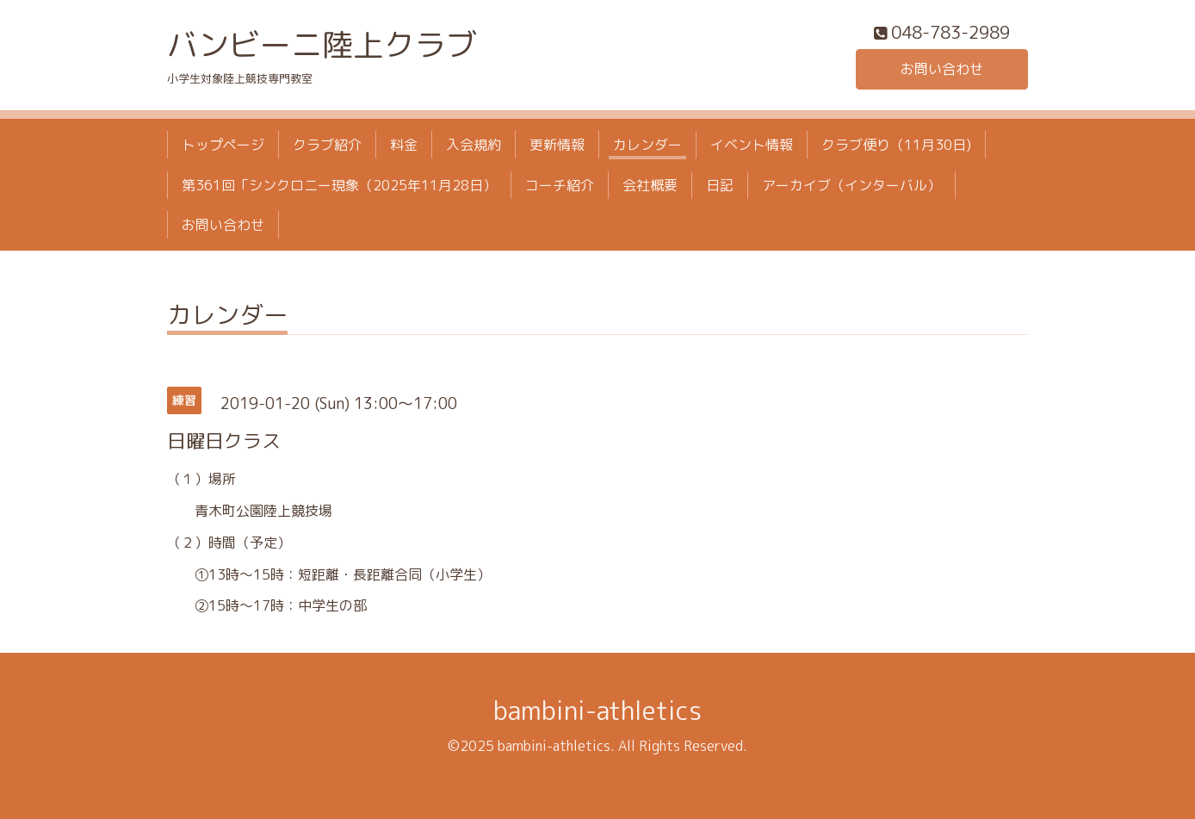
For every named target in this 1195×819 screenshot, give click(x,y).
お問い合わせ (942, 68)
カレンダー (647, 144)
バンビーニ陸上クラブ (322, 44)
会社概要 (650, 185)
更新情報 (557, 144)
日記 (720, 185)
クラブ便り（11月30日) (896, 144)
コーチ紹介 (559, 185)
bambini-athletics (597, 710)
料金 (404, 144)
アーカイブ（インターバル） (851, 185)
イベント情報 (751, 144)
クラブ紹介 (327, 144)
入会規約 (473, 144)
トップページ (223, 144)
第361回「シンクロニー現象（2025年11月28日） (339, 185)
